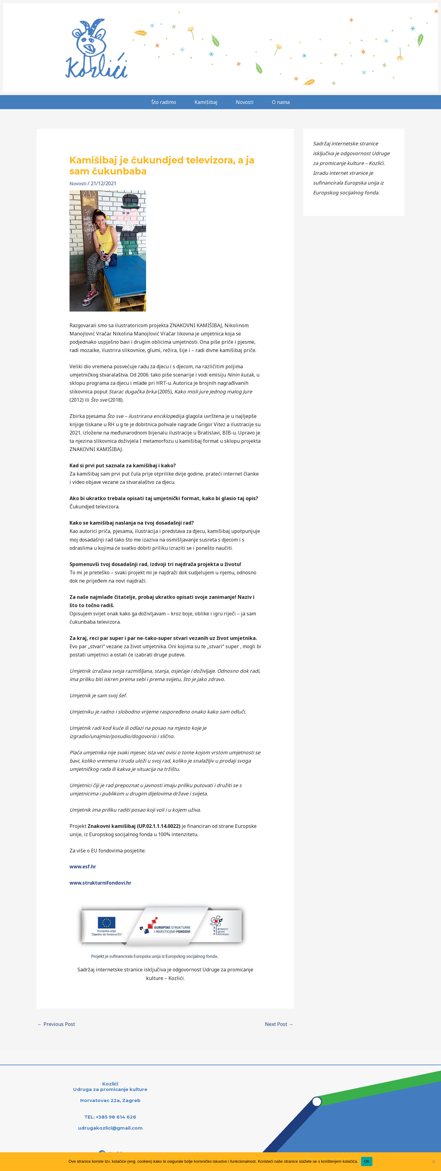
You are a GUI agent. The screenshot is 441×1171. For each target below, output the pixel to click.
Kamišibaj (205, 102)
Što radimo (163, 102)
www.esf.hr (84, 866)
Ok (366, 1161)
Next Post (279, 1024)
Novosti (245, 102)
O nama (281, 102)
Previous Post (56, 1024)
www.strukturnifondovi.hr (102, 882)
